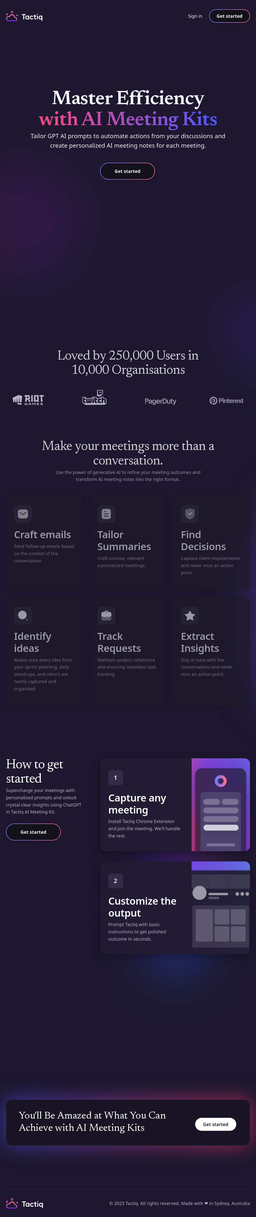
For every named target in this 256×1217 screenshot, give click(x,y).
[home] (24, 16)
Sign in (195, 16)
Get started (230, 16)
